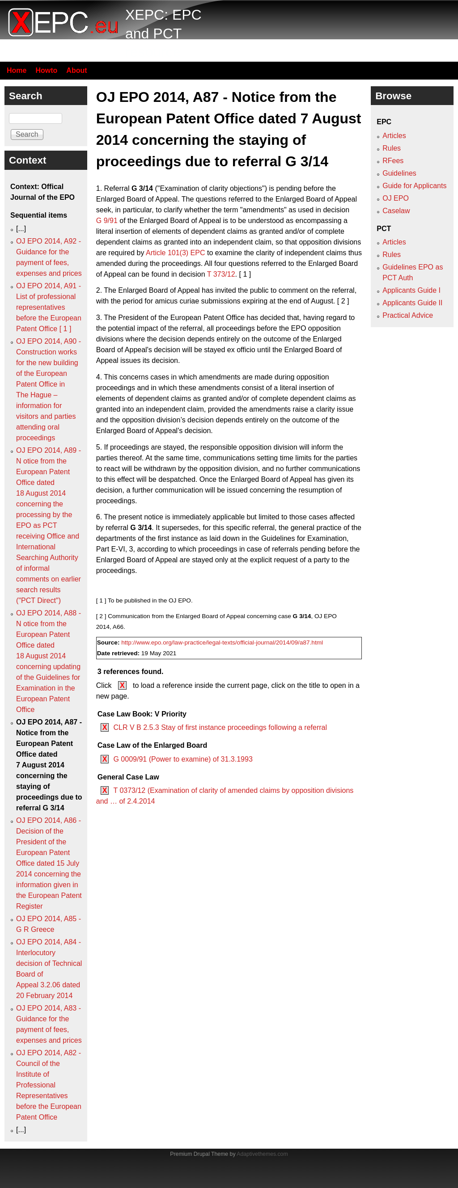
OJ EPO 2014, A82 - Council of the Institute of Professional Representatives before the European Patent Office (48, 1085)
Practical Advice (407, 315)
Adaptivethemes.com (262, 1154)
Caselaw (396, 211)
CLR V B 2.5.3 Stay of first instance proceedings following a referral (220, 727)
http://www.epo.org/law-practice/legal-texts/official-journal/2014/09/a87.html (222, 642)
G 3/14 (142, 188)
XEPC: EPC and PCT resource (163, 33)
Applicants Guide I (411, 290)
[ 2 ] (343, 301)
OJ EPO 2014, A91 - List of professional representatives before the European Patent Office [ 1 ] (48, 307)
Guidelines (399, 173)
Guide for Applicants (414, 186)
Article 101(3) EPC (175, 253)
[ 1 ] (245, 274)
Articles (394, 135)
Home (16, 70)
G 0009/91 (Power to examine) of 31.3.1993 (182, 759)
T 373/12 (221, 274)
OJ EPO (395, 198)
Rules (391, 148)
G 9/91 (107, 220)
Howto (46, 70)
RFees (392, 160)
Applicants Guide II (412, 303)
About (76, 70)
